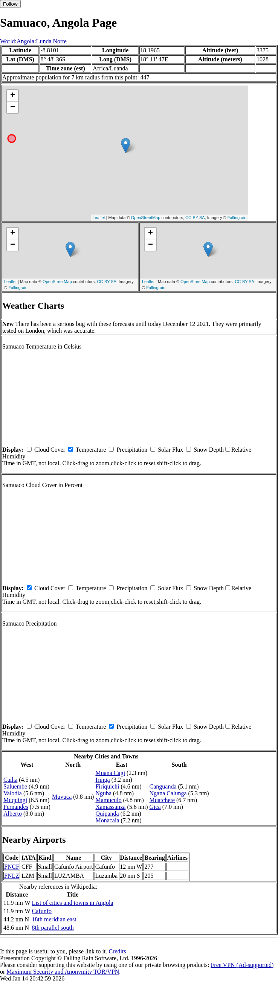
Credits (117, 951)
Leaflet (99, 217)
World (7, 41)
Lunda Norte (51, 41)
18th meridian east (54, 919)
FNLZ (11, 875)
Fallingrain (237, 217)
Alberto (12, 813)
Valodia (12, 793)
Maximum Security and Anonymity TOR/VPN (62, 971)
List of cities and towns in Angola (72, 903)
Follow (10, 4)
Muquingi (15, 800)
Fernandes (15, 807)
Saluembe (15, 786)
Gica (155, 807)
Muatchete (162, 800)
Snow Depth (209, 449)
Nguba (103, 793)
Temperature (91, 449)
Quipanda (107, 813)
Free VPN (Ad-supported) (242, 965)
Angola (25, 41)
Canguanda (163, 786)
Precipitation (131, 449)
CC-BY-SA (195, 217)
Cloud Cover (49, 449)
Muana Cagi (110, 773)
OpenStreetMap (145, 217)
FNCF (11, 866)
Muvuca (62, 796)
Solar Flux (170, 449)
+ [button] (12, 95)
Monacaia (107, 820)
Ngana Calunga (168, 793)
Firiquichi (107, 786)
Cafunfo (42, 911)
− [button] (12, 107)
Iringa (102, 779)
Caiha (10, 779)
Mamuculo (108, 800)
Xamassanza (110, 807)
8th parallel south (53, 927)
